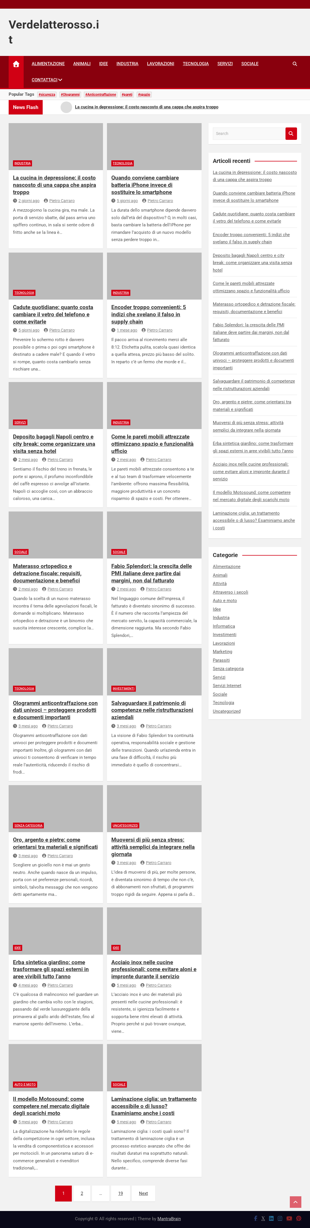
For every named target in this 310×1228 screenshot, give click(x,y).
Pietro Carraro (59, 200)
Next (143, 1193)
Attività (220, 583)
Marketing (222, 651)
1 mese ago (124, 330)
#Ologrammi (70, 95)
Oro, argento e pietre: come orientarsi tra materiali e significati (55, 843)
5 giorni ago (124, 200)
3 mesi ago (25, 726)
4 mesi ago (25, 985)
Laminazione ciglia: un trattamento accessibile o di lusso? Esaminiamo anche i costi (154, 1106)
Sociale (249, 63)
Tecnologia (196, 63)
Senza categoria (28, 826)
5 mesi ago (123, 985)
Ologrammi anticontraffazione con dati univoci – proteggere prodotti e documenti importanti (55, 710)
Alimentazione (48, 63)
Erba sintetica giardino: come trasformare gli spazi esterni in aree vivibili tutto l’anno (51, 969)
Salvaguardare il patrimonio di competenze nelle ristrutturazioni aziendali (152, 710)
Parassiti (221, 660)
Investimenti (123, 689)
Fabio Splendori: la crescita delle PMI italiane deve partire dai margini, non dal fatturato (151, 573)
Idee (103, 63)
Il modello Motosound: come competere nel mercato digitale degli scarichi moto (51, 1106)
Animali (82, 63)
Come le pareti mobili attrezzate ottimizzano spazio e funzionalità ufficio (152, 443)
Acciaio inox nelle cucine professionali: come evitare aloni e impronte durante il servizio (153, 969)
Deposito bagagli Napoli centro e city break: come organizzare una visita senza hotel (54, 443)
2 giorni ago (26, 200)
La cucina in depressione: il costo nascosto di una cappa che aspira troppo (54, 184)
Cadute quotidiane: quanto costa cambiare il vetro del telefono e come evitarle (53, 314)
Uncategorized (125, 826)
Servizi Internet (227, 685)
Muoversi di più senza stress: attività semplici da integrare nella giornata (153, 846)
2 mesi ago (25, 459)
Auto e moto (25, 1084)
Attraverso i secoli (230, 592)
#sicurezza (47, 95)
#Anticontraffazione (100, 95)
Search (291, 133)
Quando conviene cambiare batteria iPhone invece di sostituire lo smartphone (145, 184)
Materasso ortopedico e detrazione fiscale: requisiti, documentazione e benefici (47, 573)
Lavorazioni (160, 63)
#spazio (144, 95)
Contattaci (44, 79)
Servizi (225, 63)
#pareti (127, 95)
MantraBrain (169, 1218)
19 (120, 1193)
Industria (127, 63)
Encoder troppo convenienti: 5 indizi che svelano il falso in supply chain (148, 314)
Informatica (224, 626)
